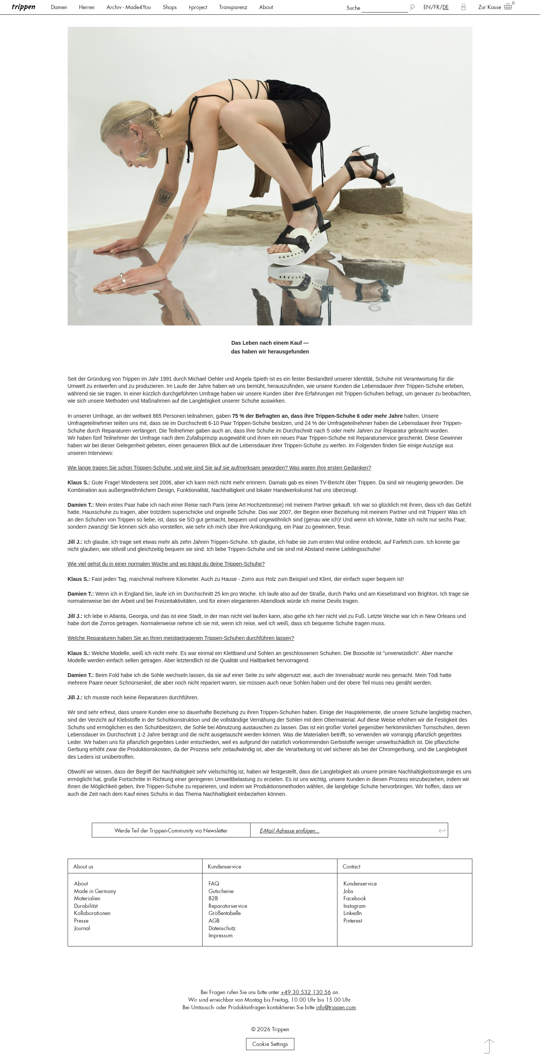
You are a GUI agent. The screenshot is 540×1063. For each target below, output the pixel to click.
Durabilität (85, 906)
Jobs (348, 891)
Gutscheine (221, 891)
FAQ (214, 883)
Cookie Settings (270, 1044)
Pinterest (352, 920)
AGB (214, 920)
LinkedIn (352, 913)
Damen (59, 7)
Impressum (221, 935)
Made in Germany (95, 891)
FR (436, 7)
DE (446, 7)
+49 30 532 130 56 (306, 992)
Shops (170, 7)
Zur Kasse (492, 7)
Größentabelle (225, 913)
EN (427, 7)
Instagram (354, 906)
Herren (86, 7)
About (266, 7)
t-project (198, 7)
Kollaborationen (92, 913)
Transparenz (233, 7)
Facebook (354, 898)
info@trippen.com (336, 1007)
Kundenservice (360, 883)
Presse (81, 920)
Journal (82, 928)
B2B (213, 898)
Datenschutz (222, 928)
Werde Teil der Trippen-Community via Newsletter (170, 830)
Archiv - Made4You (129, 7)
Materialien (87, 898)
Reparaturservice (228, 906)
